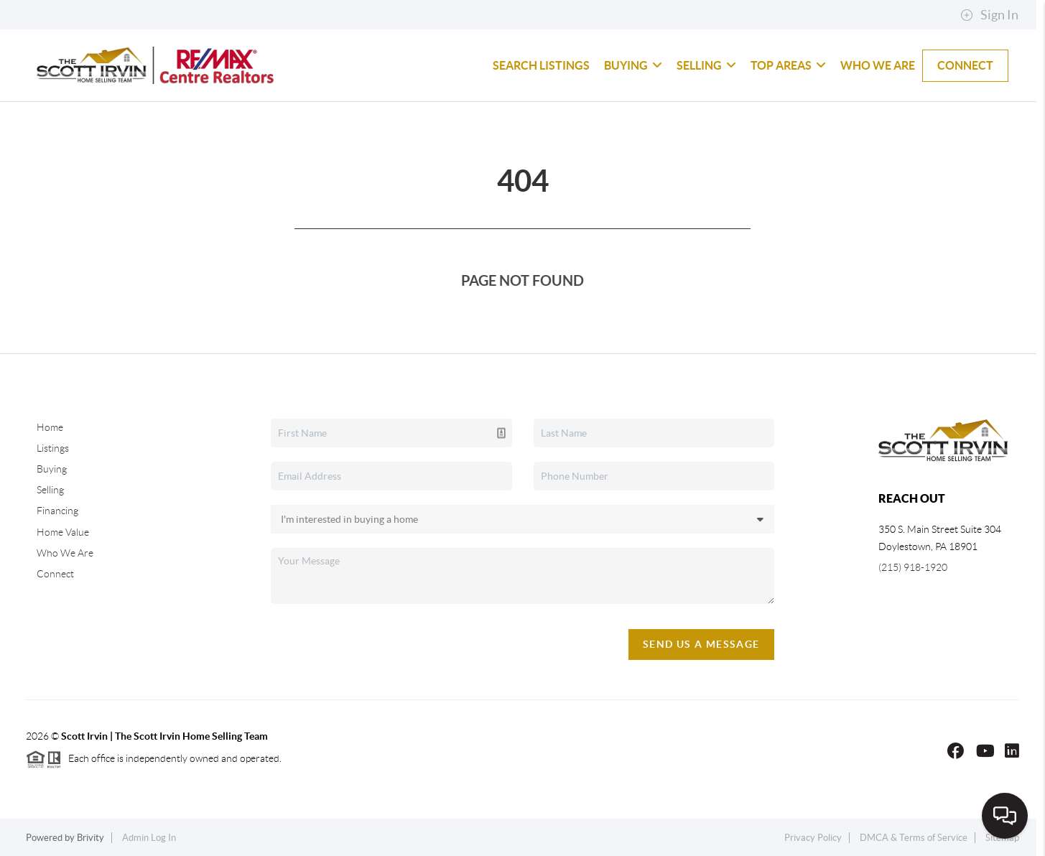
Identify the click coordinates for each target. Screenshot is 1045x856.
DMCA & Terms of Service (913, 837)
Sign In (989, 15)
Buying (633, 65)
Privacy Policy (813, 837)
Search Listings (541, 65)
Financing (57, 510)
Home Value (63, 532)
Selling (706, 65)
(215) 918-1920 (912, 567)
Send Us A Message (701, 644)
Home (50, 427)
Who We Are (877, 65)
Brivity (90, 837)
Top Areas (788, 65)
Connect (965, 65)
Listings (53, 448)
